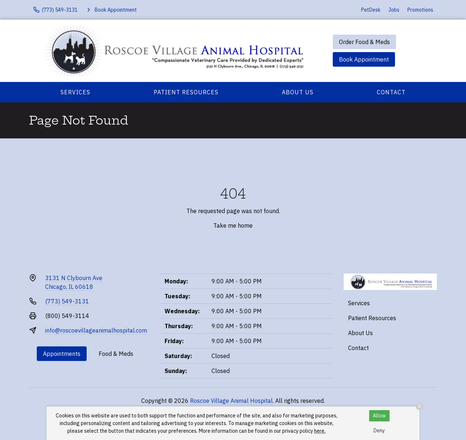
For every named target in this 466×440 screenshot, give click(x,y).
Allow (379, 415)
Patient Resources (186, 92)
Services (75, 92)
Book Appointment (364, 59)
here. (319, 431)
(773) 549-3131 (67, 301)
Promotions (420, 10)
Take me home (233, 225)
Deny (379, 430)
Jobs (393, 10)
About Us (297, 92)
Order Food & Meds (364, 42)
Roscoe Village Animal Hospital (231, 400)
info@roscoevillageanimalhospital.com (96, 330)
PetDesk (370, 10)
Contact (391, 92)
